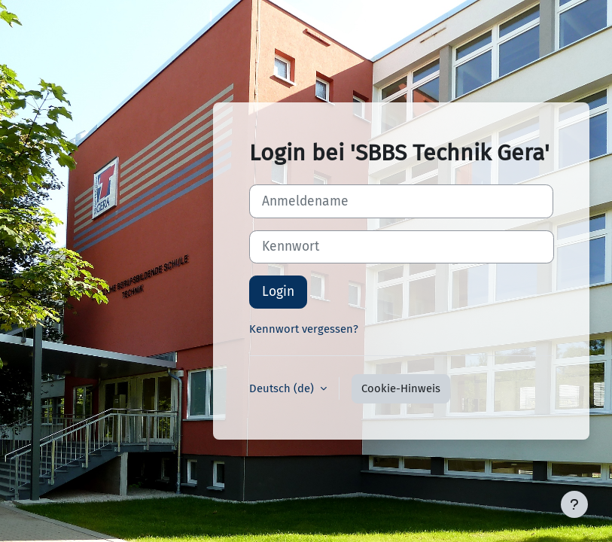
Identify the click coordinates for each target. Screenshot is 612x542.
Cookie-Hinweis (400, 388)
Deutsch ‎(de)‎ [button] (283, 388)
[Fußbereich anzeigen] (574, 504)
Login (278, 292)
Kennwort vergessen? (303, 329)
